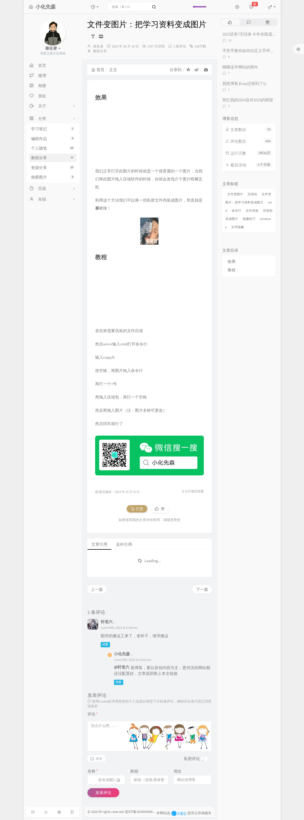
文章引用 (99, 544)
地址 (178, 771)
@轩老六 (121, 667)
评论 (92, 714)
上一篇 (97, 589)
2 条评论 (179, 46)
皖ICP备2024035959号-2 (141, 811)
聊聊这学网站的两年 (240, 67)
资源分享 (52, 167)
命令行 (236, 210)
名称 (92, 771)
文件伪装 (252, 210)
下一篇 (202, 589)
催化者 (98, 46)
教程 (232, 269)
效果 (232, 261)
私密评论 (192, 758)
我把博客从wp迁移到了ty (244, 83)
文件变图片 (235, 194)
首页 (97, 69)
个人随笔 (52, 148)
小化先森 (122, 653)
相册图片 (52, 177)
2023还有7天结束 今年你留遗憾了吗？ (255, 34)
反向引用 (124, 544)
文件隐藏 (237, 227)
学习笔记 (52, 128)
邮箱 (134, 771)
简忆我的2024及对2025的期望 (247, 99)
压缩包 (252, 194)
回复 (105, 644)
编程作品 (52, 138)
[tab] (230, 22)
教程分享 (52, 157)
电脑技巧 (249, 219)
